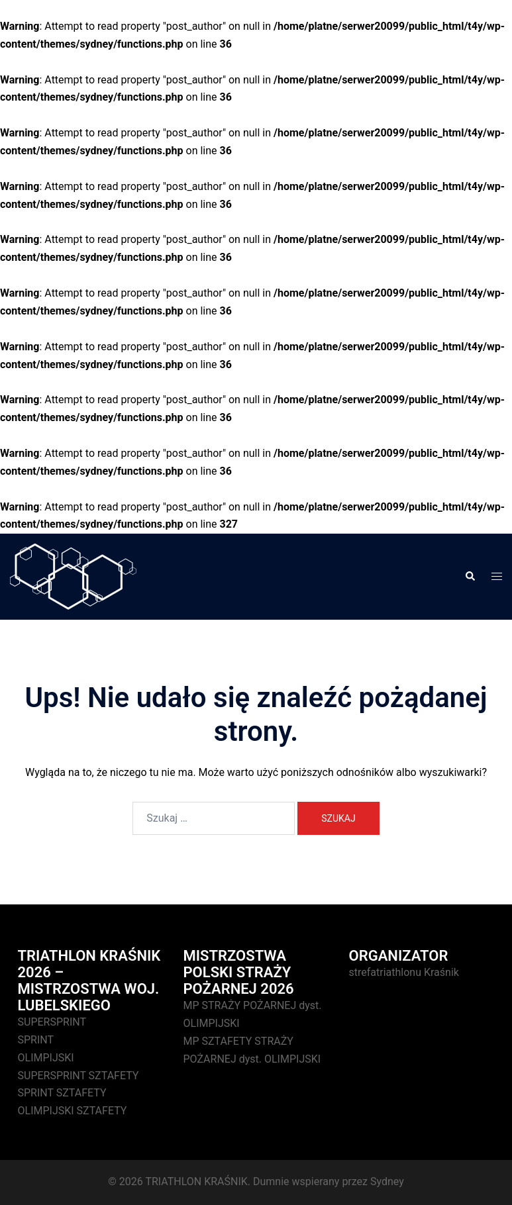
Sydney (387, 1181)
